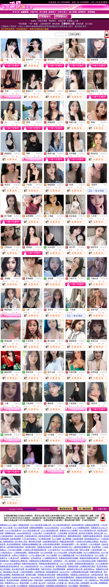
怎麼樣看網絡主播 (29, 509)
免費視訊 (17, 60)
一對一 (104, 403)
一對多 (104, 185)
